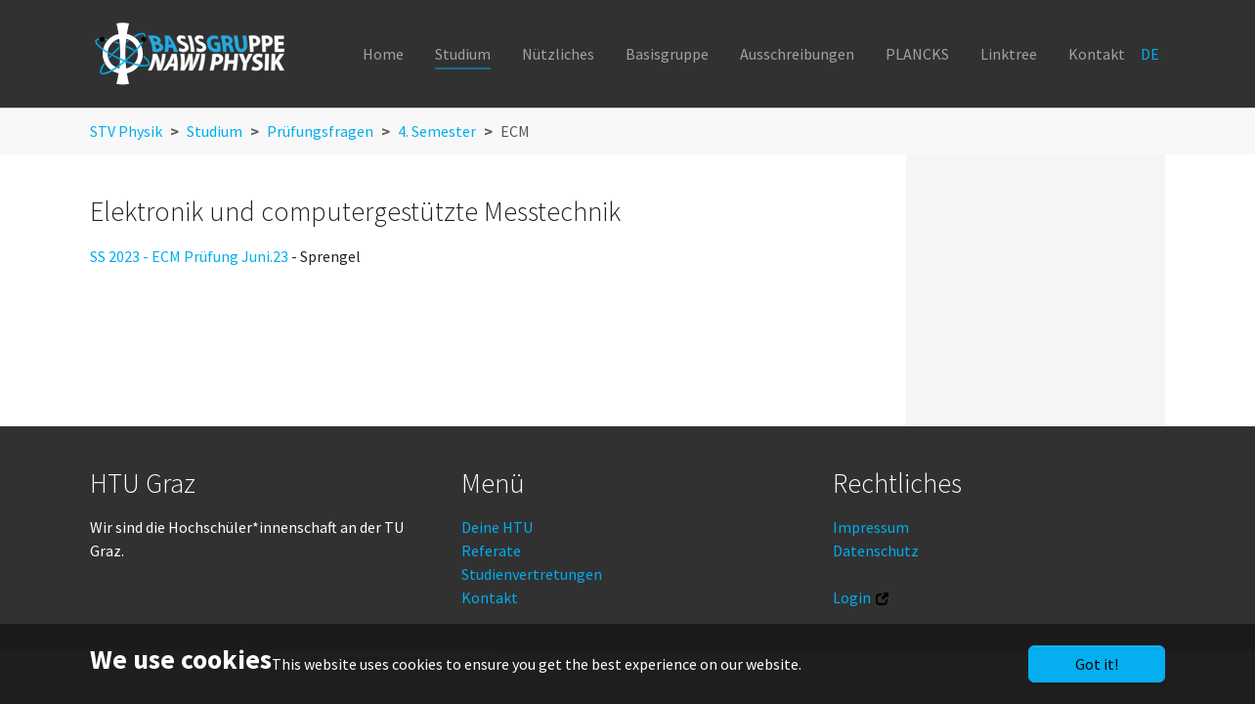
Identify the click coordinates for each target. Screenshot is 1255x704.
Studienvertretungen (531, 574)
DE (1151, 54)
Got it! (1096, 664)
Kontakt (489, 597)
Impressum (871, 527)
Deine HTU (497, 527)
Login (852, 597)
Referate (491, 550)
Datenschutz (876, 550)
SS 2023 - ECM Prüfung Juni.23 (189, 256)
